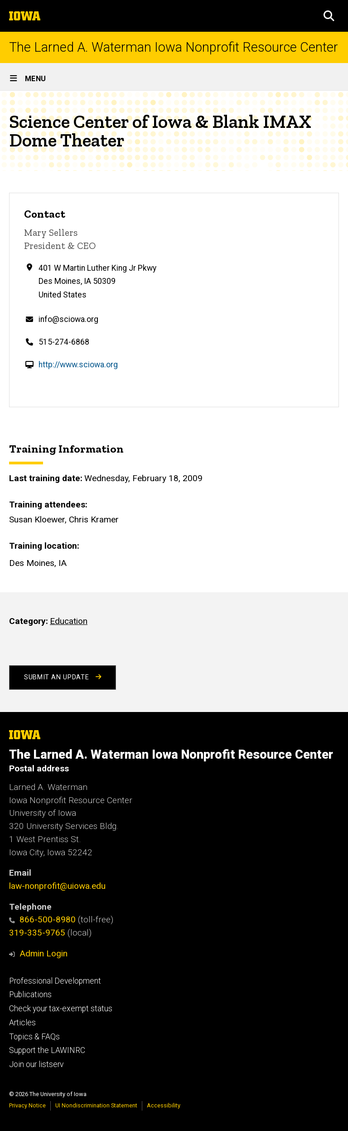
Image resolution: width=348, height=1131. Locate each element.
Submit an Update (62, 677)
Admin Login (43, 953)
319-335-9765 (37, 932)
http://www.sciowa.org (78, 364)
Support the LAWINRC (47, 1050)
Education (68, 621)
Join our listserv (36, 1064)
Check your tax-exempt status (60, 1008)
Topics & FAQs (34, 1036)
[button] (329, 16)
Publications (30, 994)
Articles (22, 1022)
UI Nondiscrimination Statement (96, 1105)
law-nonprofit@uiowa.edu (57, 886)
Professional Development (55, 980)
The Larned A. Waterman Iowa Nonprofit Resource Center (173, 47)
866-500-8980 (42, 919)
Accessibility (163, 1105)
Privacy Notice (27, 1105)
